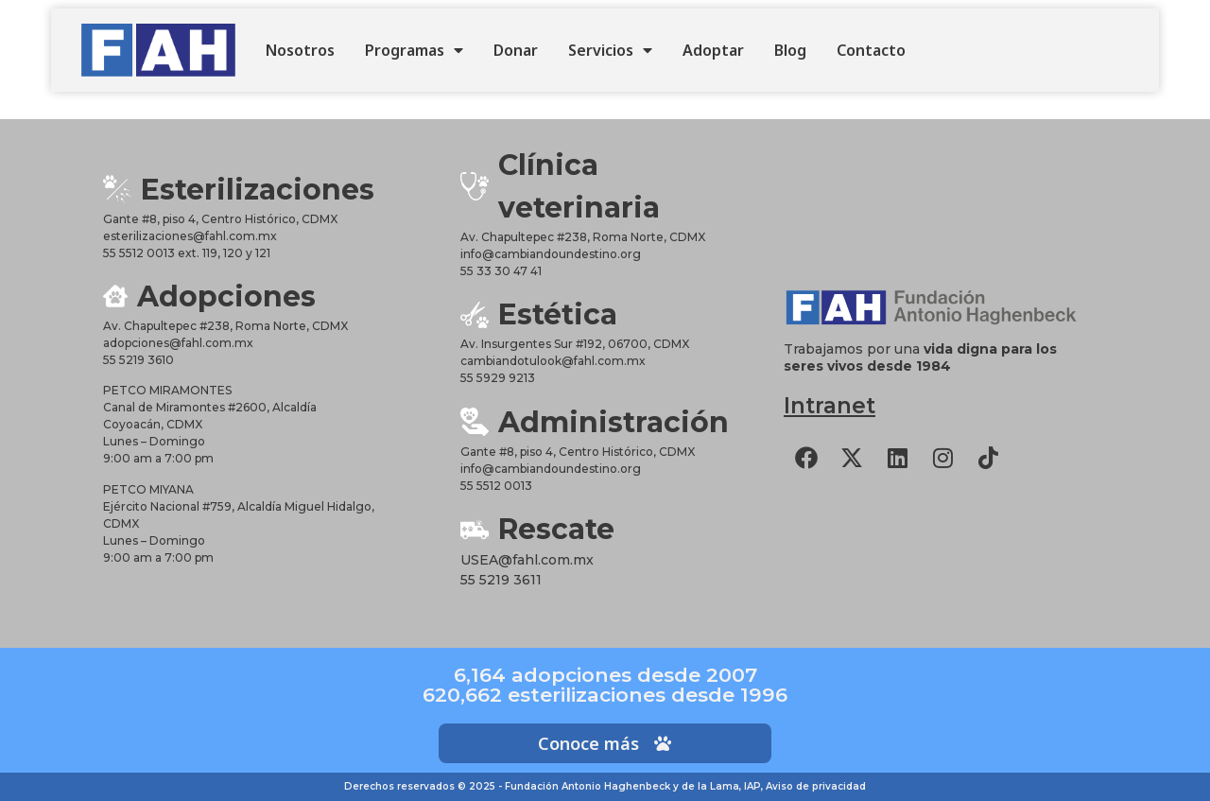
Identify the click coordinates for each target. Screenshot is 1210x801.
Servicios (610, 50)
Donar (515, 50)
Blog (790, 50)
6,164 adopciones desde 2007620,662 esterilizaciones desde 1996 (605, 684)
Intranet (829, 405)
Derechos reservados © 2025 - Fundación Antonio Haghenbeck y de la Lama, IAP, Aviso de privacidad (605, 786)
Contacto (871, 50)
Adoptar (713, 50)
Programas (414, 50)
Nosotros (300, 50)
